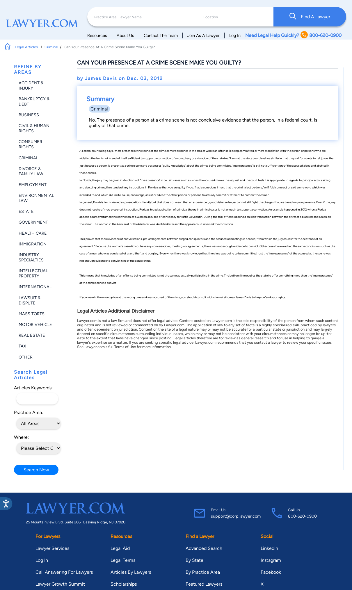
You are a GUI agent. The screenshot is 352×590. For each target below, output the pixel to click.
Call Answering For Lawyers (64, 572)
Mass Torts (32, 313)
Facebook (271, 572)
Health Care (33, 233)
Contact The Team (161, 35)
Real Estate (32, 335)
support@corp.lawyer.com (236, 516)
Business (29, 114)
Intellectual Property (33, 273)
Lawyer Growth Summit (60, 584)
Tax (22, 346)
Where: (21, 437)
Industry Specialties (31, 257)
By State (194, 560)
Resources (97, 35)
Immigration (33, 244)
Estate (26, 211)
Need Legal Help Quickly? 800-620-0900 (293, 35)
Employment (33, 184)
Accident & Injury (31, 85)
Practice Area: (28, 412)
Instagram (271, 560)
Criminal (51, 47)
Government (33, 222)
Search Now (36, 470)
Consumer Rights (30, 144)
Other (26, 357)
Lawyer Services (52, 548)
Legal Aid (120, 548)
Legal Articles (27, 47)
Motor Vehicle (35, 324)
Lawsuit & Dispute (29, 300)
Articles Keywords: (33, 388)
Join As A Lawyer (203, 35)
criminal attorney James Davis (232, 297)
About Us (125, 35)
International (35, 286)
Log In (235, 35)
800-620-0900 (302, 516)
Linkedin (269, 548)
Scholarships (124, 584)
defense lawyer (227, 202)
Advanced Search (204, 548)
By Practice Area (203, 572)
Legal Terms (123, 560)
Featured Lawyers (204, 584)
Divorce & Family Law (31, 171)
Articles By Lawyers (131, 572)
